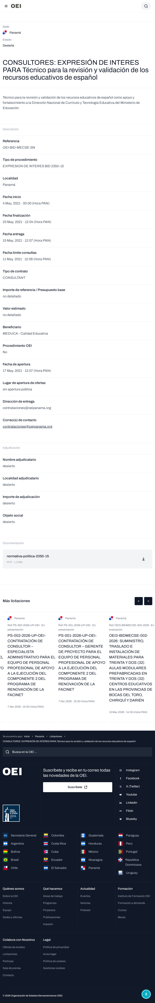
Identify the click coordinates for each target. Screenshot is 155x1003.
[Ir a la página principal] (16, 6)
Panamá (39, 736)
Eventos (85, 896)
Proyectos (49, 910)
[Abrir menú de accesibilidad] (146, 994)
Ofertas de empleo (14, 947)
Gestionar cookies (54, 968)
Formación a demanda (131, 903)
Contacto (8, 975)
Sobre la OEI (10, 896)
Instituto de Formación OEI (134, 896)
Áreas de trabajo (53, 896)
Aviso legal (49, 954)
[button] (139, 601)
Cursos (122, 910)
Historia (7, 903)
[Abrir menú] (6, 6)
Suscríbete (78, 787)
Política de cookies (54, 961)
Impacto (48, 924)
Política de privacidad (56, 947)
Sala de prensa (12, 968)
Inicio (27, 736)
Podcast (85, 910)
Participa (8, 961)
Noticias (85, 903)
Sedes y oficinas (12, 917)
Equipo (7, 910)
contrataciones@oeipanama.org (27, 426)
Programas (49, 903)
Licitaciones (56, 736)
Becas (121, 917)
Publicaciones (51, 917)
